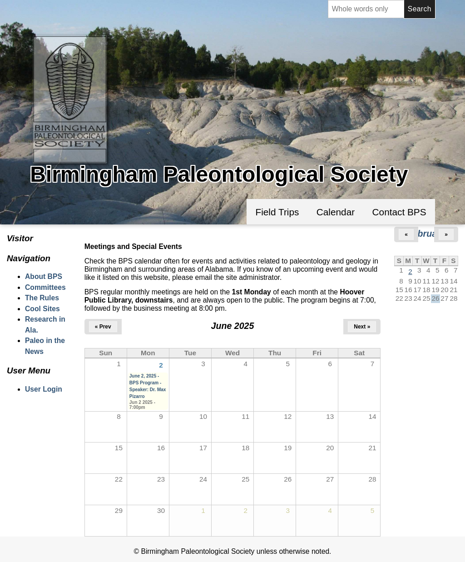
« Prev (103, 326)
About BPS (43, 276)
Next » (362, 326)
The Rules (42, 298)
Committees (45, 287)
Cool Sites (42, 309)
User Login (43, 389)
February (426, 234)
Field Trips (277, 212)
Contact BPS (399, 212)
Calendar (336, 212)
